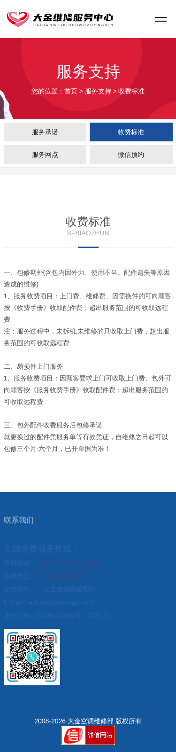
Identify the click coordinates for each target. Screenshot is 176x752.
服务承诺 (45, 132)
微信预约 (131, 154)
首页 (70, 91)
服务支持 (98, 91)
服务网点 (45, 154)
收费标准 (131, 132)
